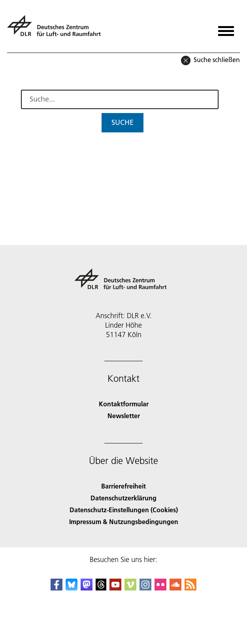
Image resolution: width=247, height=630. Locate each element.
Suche (122, 122)
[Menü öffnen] (226, 28)
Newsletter (123, 415)
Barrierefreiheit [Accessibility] (123, 486)
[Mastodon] (86, 587)
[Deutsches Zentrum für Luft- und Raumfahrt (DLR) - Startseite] (57, 29)
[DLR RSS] (190, 587)
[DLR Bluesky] (71, 587)
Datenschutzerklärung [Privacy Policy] (123, 498)
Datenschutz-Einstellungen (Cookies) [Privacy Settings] (124, 510)
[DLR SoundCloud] (175, 587)
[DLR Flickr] (160, 587)
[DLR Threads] (101, 587)
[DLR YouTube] (115, 587)
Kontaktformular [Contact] (124, 404)
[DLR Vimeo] (130, 587)
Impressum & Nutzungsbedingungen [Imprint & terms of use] (123, 521)
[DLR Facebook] (56, 587)
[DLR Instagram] (145, 587)
